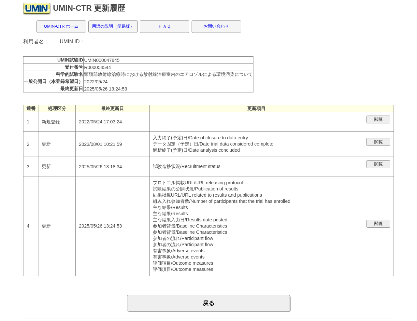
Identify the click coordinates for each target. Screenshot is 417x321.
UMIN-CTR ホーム (61, 26)
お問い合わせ (216, 26)
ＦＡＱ (164, 26)
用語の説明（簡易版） (113, 26)
